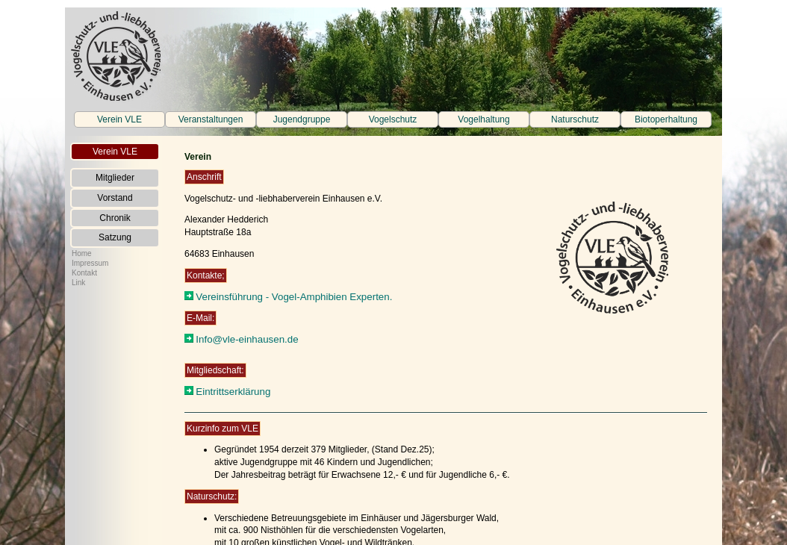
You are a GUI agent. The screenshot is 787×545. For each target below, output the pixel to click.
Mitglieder (115, 177)
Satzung (115, 237)
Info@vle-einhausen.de (247, 339)
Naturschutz (575, 119)
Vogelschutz (393, 119)
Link (78, 282)
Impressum (90, 263)
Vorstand (114, 198)
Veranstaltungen (210, 119)
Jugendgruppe (302, 119)
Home (82, 253)
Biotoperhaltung (666, 119)
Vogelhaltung (483, 119)
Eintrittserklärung (233, 391)
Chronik (114, 218)
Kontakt (84, 273)
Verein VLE (119, 119)
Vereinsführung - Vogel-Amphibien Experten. (294, 296)
